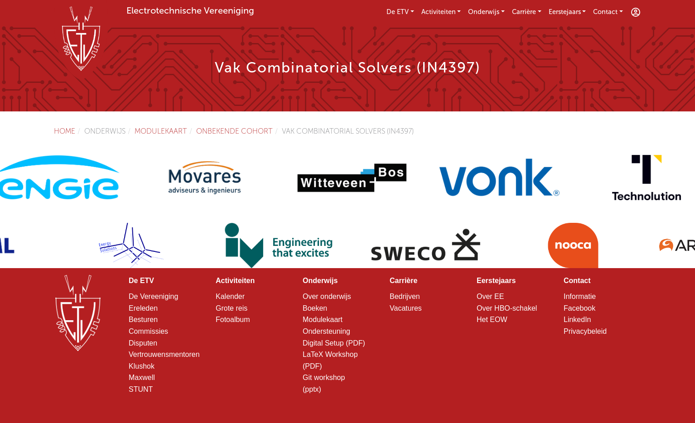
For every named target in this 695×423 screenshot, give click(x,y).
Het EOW (492, 319)
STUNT (141, 389)
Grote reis (231, 308)
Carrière (524, 12)
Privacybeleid (585, 331)
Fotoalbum (233, 319)
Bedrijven (405, 296)
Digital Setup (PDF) (334, 343)
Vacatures (406, 308)
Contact (605, 12)
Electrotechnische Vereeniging (190, 10)
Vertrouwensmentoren (164, 354)
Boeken (315, 308)
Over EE (490, 296)
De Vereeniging (153, 296)
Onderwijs (483, 12)
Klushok (141, 366)
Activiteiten (438, 12)
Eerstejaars (565, 12)
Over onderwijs (327, 296)
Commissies (148, 331)
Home (64, 131)
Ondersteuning (326, 331)
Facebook (579, 308)
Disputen (143, 343)
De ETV (397, 12)
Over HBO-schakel (507, 308)
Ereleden (143, 308)
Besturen (143, 319)
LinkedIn (577, 319)
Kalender (230, 296)
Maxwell (142, 377)
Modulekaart (161, 131)
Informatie (580, 296)
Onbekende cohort (234, 131)
